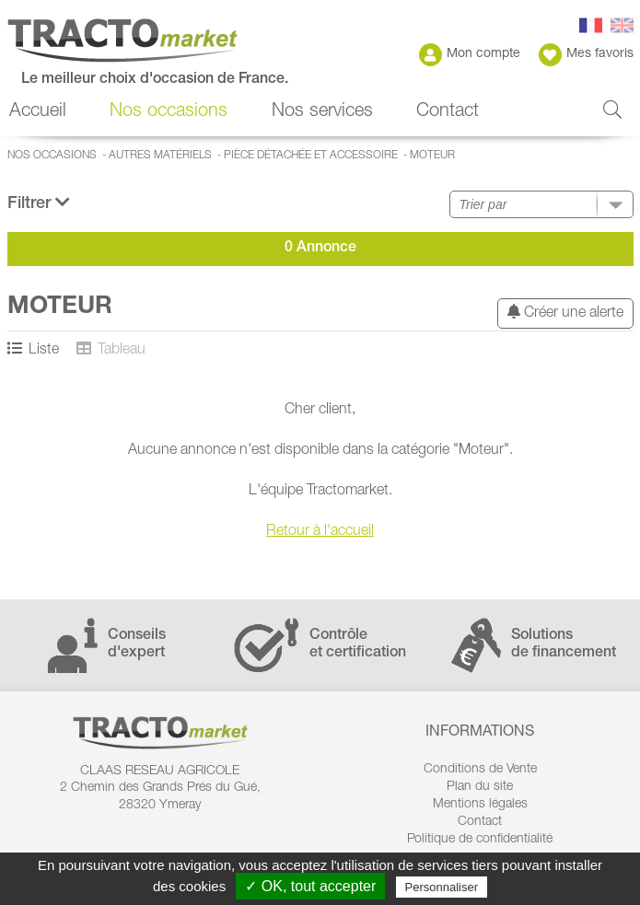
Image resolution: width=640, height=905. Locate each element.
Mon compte (469, 54)
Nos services (322, 112)
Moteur (432, 155)
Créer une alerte (565, 312)
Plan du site (480, 787)
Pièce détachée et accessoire (311, 155)
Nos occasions (168, 112)
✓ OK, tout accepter (310, 886)
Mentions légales (480, 804)
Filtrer (38, 203)
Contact (447, 112)
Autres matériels (160, 155)
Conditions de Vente (480, 769)
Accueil (37, 112)
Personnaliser (442, 887)
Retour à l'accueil (320, 532)
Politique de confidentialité (480, 839)
